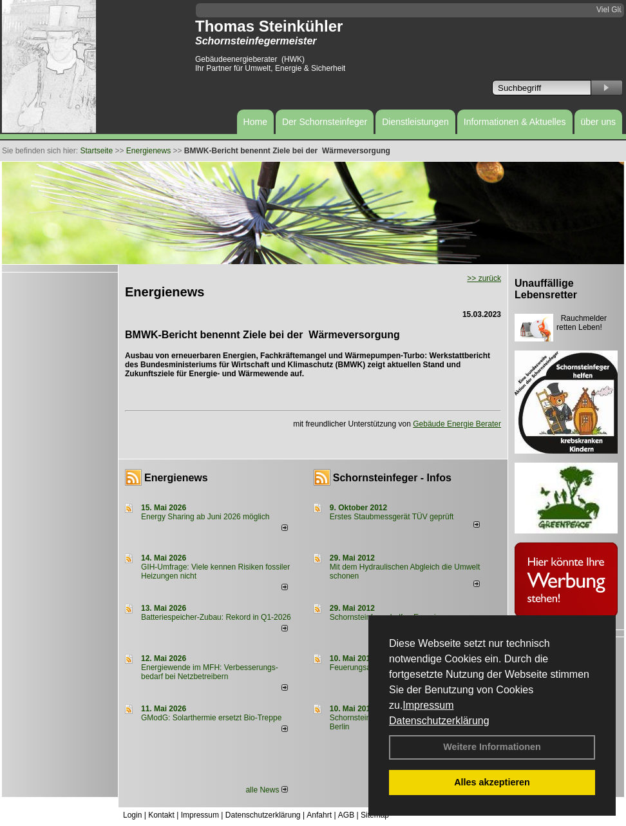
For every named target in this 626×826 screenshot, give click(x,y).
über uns (598, 122)
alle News (266, 789)
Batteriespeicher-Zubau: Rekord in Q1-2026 (216, 617)
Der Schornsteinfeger (324, 122)
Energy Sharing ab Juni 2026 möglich (205, 516)
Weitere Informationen (492, 747)
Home (255, 122)
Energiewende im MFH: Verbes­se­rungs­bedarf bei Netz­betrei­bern (209, 672)
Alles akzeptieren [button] (492, 782)
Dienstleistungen (415, 122)
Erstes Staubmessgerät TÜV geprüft (392, 516)
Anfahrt (319, 815)
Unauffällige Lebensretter (546, 289)
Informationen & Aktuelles (515, 122)
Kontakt (161, 815)
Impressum (428, 705)
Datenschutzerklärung (439, 720)
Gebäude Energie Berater (457, 423)
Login (132, 815)
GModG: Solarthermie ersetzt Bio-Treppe (211, 717)
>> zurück (484, 278)
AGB (346, 815)
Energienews (176, 477)
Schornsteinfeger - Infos (392, 477)
